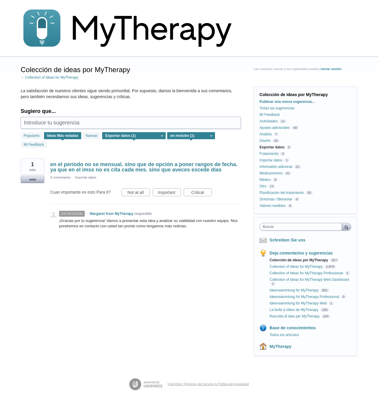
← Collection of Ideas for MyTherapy (49, 77)
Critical (201, 193)
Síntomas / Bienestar (276, 199)
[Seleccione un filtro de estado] (191, 136)
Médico (265, 180)
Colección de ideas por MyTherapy (299, 260)
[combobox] (302, 227)
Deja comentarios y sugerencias (301, 253)
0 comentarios (60, 177)
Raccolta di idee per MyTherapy (295, 316)
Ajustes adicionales (275, 128)
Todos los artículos (284, 335)
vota (32, 179)
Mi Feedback (34, 144)
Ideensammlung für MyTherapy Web (299, 303)
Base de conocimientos (293, 327)
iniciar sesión (331, 69)
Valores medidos (273, 206)
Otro (263, 186)
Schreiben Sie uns (287, 240)
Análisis (266, 134)
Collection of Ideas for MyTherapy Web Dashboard (309, 280)
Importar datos (271, 160)
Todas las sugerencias (277, 108)
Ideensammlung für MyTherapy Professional (305, 297)
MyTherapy (280, 346)
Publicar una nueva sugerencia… (287, 102)
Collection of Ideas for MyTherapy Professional (307, 273)
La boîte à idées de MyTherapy (295, 310)
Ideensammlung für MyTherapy (295, 290)
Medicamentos (271, 173)
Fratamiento (269, 154)
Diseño (265, 141)
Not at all (139, 193)
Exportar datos (85, 177)
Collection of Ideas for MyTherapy (297, 267)
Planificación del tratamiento (282, 193)
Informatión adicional (276, 167)
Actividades (269, 121)
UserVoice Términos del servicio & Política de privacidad (208, 384)
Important (169, 193)
